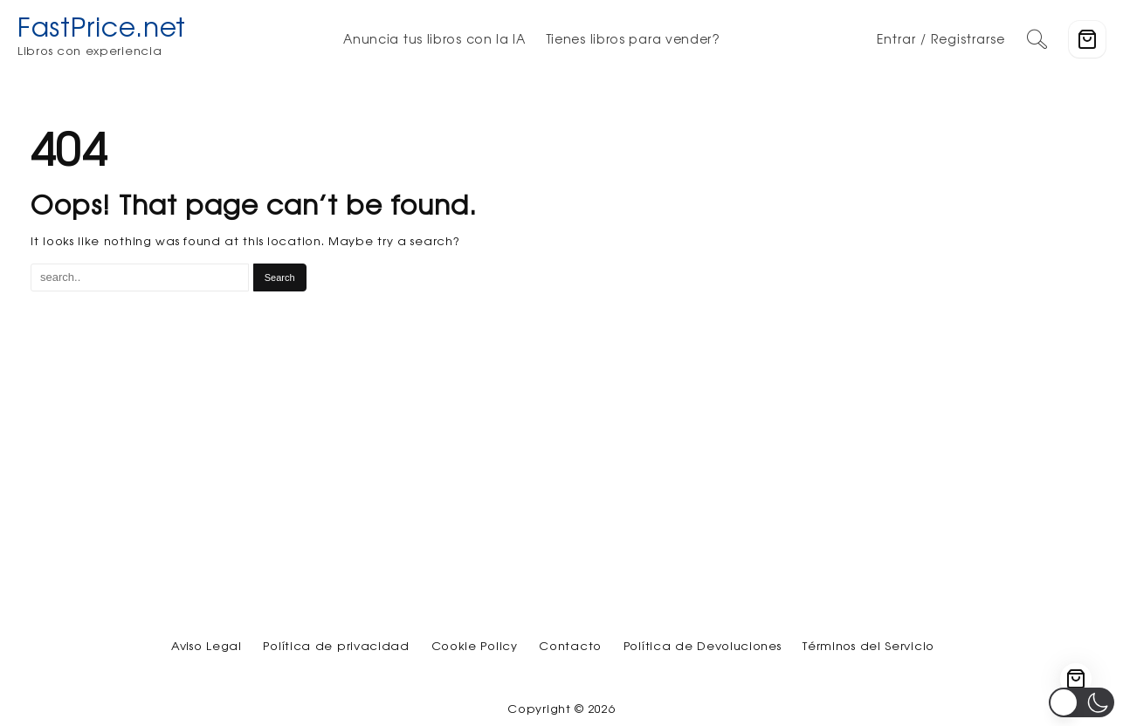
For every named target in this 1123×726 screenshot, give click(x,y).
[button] (1081, 702)
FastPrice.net (101, 26)
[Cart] (1087, 39)
